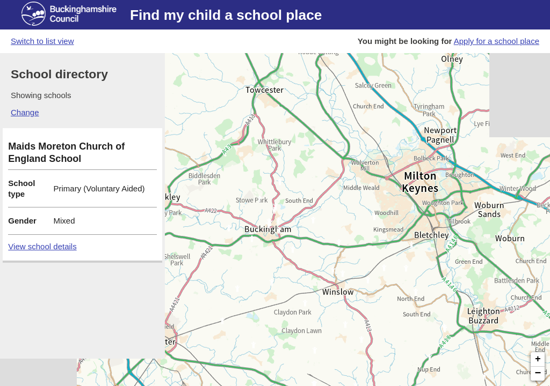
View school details (42, 246)
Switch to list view (42, 41)
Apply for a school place (496, 41)
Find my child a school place (226, 15)
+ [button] (538, 359)
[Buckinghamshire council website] (75, 15)
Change (25, 112)
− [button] (538, 374)
